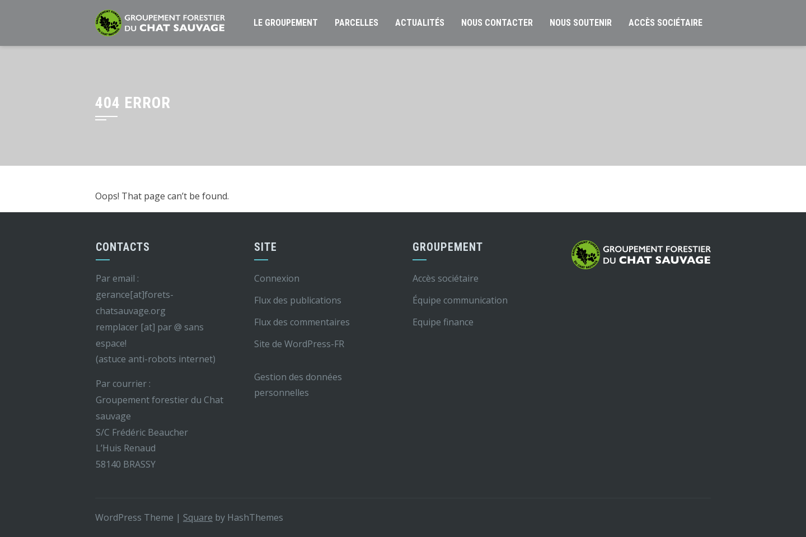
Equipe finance (443, 322)
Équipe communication (460, 300)
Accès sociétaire (665, 22)
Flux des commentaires (302, 322)
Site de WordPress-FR (299, 344)
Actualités (419, 22)
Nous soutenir (581, 22)
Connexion (276, 278)
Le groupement (286, 22)
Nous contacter (497, 22)
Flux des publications (297, 300)
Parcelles (356, 22)
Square (198, 517)
